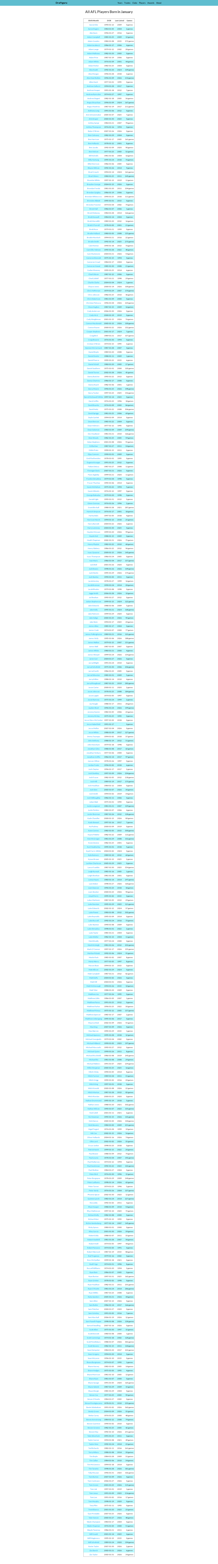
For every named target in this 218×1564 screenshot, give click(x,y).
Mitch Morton (93, 1092)
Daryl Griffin (94, 401)
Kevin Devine (93, 843)
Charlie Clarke (93, 282)
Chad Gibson (93, 274)
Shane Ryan (93, 1379)
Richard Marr (93, 1219)
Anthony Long (93, 111)
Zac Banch (93, 1550)
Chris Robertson (93, 299)
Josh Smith (93, 794)
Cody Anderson (93, 311)
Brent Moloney (94, 213)
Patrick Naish (93, 1149)
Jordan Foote (93, 765)
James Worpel (93, 655)
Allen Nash (93, 82)
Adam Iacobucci (93, 45)
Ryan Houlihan (93, 1284)
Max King (93, 1027)
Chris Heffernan (93, 291)
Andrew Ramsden (93, 94)
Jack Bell (93, 565)
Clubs (134, 3)
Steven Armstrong (93, 1419)
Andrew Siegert (93, 98)
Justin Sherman (93, 814)
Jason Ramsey (93, 700)
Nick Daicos (93, 1121)
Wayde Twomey (93, 1530)
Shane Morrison (93, 1374)
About (158, 3)
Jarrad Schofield (93, 667)
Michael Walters (93, 1064)
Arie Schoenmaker (93, 115)
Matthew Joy (93, 994)
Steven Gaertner (93, 1424)
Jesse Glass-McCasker (93, 720)
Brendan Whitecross (93, 196)
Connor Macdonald (93, 323)
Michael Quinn (94, 1051)
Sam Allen (94, 1301)
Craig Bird (94, 335)
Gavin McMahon (93, 487)
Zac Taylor (93, 1554)
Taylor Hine (93, 1444)
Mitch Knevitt (93, 1088)
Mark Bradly (94, 941)
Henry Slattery (93, 548)
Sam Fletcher (93, 1309)
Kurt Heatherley (93, 847)
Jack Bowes (93, 569)
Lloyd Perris (93, 896)
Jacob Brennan (94, 585)
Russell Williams (93, 1268)
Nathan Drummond (93, 1100)
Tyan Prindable (93, 1513)
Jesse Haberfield (93, 724)
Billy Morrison (93, 164)
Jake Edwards (93, 605)
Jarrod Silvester (93, 675)
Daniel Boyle (94, 352)
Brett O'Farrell (94, 225)
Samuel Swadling (93, 1325)
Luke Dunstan (93, 904)
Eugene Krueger (93, 462)
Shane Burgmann (94, 1362)
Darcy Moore (93, 389)
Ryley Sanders (93, 1297)
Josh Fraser (93, 777)
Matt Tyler (93, 990)
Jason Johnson (94, 691)
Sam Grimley (93, 1313)
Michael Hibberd (93, 1043)
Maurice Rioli (93, 1023)
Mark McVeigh (93, 945)
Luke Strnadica (93, 929)
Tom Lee (93, 1497)
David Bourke (93, 405)
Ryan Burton (94, 1276)
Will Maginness (93, 1538)
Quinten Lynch (93, 1199)
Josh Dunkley (93, 773)
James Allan (93, 626)
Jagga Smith (93, 593)
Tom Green (93, 1485)
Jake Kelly (94, 610)
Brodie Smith (93, 241)
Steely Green (93, 1411)
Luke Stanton (93, 924)
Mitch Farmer (93, 1076)
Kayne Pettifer (93, 835)
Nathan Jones (93, 1104)
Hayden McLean (93, 532)
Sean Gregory (93, 1354)
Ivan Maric (93, 560)
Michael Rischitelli (93, 1055)
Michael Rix (93, 1059)
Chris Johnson (93, 295)
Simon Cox (93, 1395)
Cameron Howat (93, 266)
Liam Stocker (93, 892)
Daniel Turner (93, 372)
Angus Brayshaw (93, 102)
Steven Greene (94, 1428)
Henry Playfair (93, 544)
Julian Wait (93, 802)
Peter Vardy (93, 1190)
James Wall (93, 646)
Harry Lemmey (94, 528)
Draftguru (61, 2)
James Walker (93, 642)
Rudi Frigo (93, 1264)
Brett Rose (93, 229)
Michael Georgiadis (93, 1039)
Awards (150, 3)
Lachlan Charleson (93, 863)
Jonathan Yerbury (94, 753)
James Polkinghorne (93, 634)
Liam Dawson (93, 888)
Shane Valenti (93, 1387)
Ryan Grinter (93, 1280)
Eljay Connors (93, 454)
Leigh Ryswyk (93, 871)
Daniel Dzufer (93, 356)
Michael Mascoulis (93, 1047)
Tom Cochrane (94, 1481)
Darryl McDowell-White (93, 397)
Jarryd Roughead (93, 683)
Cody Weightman (94, 319)
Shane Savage (93, 1383)
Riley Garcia (93, 1231)
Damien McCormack (93, 348)
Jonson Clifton (93, 761)
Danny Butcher (94, 376)
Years (119, 3)
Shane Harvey (93, 1366)
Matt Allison (93, 969)
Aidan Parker (93, 66)
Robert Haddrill (94, 1239)
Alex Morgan (93, 74)
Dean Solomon (93, 430)
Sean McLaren (93, 1358)
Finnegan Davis (94, 470)
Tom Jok (93, 1489)
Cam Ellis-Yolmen (94, 250)
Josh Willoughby (93, 798)
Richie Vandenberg (93, 1223)
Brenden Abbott (93, 201)
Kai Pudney (93, 826)
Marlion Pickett (94, 953)
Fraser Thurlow (93, 483)
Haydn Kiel (93, 536)
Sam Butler (93, 1305)
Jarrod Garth (93, 671)
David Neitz (93, 409)
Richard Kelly (93, 1215)
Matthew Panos (93, 1002)
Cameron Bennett (93, 258)
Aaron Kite (93, 25)
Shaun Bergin (93, 1391)
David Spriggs (93, 413)
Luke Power (93, 912)
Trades (127, 3)
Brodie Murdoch (93, 237)
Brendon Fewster (93, 205)
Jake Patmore (93, 614)
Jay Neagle (93, 704)
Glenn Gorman (94, 503)
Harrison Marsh (93, 520)
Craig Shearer (93, 340)
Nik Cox (94, 1133)
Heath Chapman (93, 540)
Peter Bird (93, 1174)
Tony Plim (93, 1505)
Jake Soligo (93, 618)
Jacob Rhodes (93, 589)
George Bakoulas (94, 495)
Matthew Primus (93, 1010)
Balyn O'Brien (93, 131)
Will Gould (93, 1534)
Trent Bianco (93, 1509)
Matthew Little (93, 998)
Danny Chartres (93, 380)
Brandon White (93, 180)
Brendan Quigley (94, 192)
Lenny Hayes (93, 880)
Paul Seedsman (93, 1166)
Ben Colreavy (93, 135)
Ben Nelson (93, 151)
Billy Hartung (93, 160)
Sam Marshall (93, 1317)
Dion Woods (94, 438)
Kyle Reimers (93, 855)
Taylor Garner (93, 1440)
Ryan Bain (93, 1272)
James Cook (94, 630)
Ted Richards (93, 1448)
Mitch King (93, 1084)
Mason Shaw (94, 965)
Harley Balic (93, 515)
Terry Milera (94, 1452)
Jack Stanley (93, 577)
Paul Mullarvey (94, 1162)
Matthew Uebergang (93, 1019)
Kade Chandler (94, 818)
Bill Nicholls (93, 156)
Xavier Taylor (93, 1546)
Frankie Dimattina (93, 479)
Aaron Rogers (93, 29)
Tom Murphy (93, 1501)
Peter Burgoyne (93, 1178)
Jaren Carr (93, 659)
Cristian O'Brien (93, 344)
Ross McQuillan (93, 1260)
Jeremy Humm (94, 712)
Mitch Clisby (94, 1072)
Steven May (93, 1432)
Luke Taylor (93, 933)
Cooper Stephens (94, 331)
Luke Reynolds (93, 916)
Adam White (94, 61)
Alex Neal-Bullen (93, 78)
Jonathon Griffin (93, 757)
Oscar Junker (93, 1145)
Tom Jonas (93, 1493)
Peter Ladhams (94, 1182)
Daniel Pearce (93, 360)
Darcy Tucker (93, 393)
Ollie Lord (94, 1141)
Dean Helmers (93, 425)
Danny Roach (93, 385)
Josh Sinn (93, 790)
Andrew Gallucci (93, 86)
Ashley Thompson (93, 127)
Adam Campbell (93, 37)
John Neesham (94, 745)
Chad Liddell (94, 278)
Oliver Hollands (93, 1137)
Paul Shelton (94, 1170)
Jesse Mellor (93, 728)
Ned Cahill (93, 1113)
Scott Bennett (93, 1334)
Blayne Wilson (93, 168)
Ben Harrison (93, 139)
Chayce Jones (93, 286)
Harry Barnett (93, 524)
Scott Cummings (93, 1338)
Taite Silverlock (94, 1436)
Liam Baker (93, 884)
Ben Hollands (93, 143)
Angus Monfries (93, 106)
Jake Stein (94, 622)
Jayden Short (93, 708)
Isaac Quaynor (93, 552)
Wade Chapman (93, 1526)
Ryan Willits (93, 1293)
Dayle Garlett (93, 417)
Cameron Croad (93, 262)
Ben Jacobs (93, 147)
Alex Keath (93, 70)
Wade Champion (93, 1522)
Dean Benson (93, 421)
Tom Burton (93, 1477)
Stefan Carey (93, 1415)
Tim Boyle (93, 1456)
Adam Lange (94, 49)
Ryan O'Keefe (93, 1289)
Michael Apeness (94, 1035)
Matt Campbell (93, 974)
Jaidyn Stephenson (93, 601)
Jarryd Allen (93, 679)
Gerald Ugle (93, 499)
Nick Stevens (93, 1125)
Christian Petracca (93, 303)
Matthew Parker (93, 1006)
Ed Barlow (93, 446)
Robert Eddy (94, 1235)
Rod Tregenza (93, 1256)
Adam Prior (93, 57)
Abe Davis (93, 33)
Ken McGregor (94, 839)
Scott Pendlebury (94, 1342)
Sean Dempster (93, 1350)
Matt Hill (93, 982)
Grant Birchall (93, 507)
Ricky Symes (94, 1227)
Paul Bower (93, 1154)
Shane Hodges (93, 1370)
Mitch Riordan (93, 1096)
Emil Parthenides (94, 458)
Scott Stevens (93, 1346)
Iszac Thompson (93, 556)
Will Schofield (93, 1542)
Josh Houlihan (93, 785)
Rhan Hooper (93, 1207)
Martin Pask (93, 957)
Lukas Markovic (93, 900)
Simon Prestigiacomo (93, 1403)
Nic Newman (93, 1117)
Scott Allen (93, 1329)
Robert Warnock (93, 1252)
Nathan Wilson (94, 1109)
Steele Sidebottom (93, 1407)
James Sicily (93, 638)
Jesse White (94, 732)
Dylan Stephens (93, 442)
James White (93, 650)
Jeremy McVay (94, 716)
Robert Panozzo (93, 1248)
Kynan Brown (93, 859)
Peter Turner (93, 1186)
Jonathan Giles (94, 749)
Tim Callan (93, 1460)
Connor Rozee (93, 327)
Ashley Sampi (93, 123)
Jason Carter (93, 687)
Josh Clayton (93, 769)
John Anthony (93, 740)
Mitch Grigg (93, 1080)
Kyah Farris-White (93, 851)
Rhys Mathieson (93, 1211)
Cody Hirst (93, 315)
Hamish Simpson (93, 511)
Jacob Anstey (93, 581)
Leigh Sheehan (93, 875)
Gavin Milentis (93, 491)
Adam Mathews (93, 53)
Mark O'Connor (93, 949)
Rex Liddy (93, 1203)
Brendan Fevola (93, 188)
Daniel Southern (93, 368)
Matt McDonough (94, 986)
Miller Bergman (93, 1068)
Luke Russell (94, 920)
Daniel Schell (93, 364)
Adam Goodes (93, 41)
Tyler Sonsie (94, 1518)
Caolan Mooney (93, 270)
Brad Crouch (93, 172)
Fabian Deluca (93, 466)
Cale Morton (94, 246)
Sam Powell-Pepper (93, 1321)
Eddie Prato (93, 450)
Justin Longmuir (93, 806)
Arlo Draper (93, 119)
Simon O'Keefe (93, 1399)
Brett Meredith (94, 221)
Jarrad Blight (94, 663)
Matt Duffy (93, 978)
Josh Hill (93, 781)
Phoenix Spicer (94, 1194)
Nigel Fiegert (93, 1129)
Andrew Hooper (93, 90)
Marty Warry (94, 961)
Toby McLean (93, 1473)
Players (142, 3)
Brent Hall (93, 209)
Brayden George (93, 184)
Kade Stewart (93, 822)
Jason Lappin (94, 695)
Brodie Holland (94, 233)
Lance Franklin (93, 867)
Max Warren (94, 1031)
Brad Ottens (94, 176)
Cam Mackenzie (93, 254)
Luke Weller (94, 937)
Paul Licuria (93, 1158)
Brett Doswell (93, 217)
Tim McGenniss (93, 1464)
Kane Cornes (93, 830)
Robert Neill (93, 1244)
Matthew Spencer (93, 1014)
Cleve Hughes (93, 307)
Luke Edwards (93, 908)
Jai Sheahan (93, 597)
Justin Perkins (93, 810)
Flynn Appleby (93, 475)
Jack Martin (93, 573)
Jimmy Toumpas (93, 736)
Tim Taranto (93, 1468)
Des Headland (93, 434)
